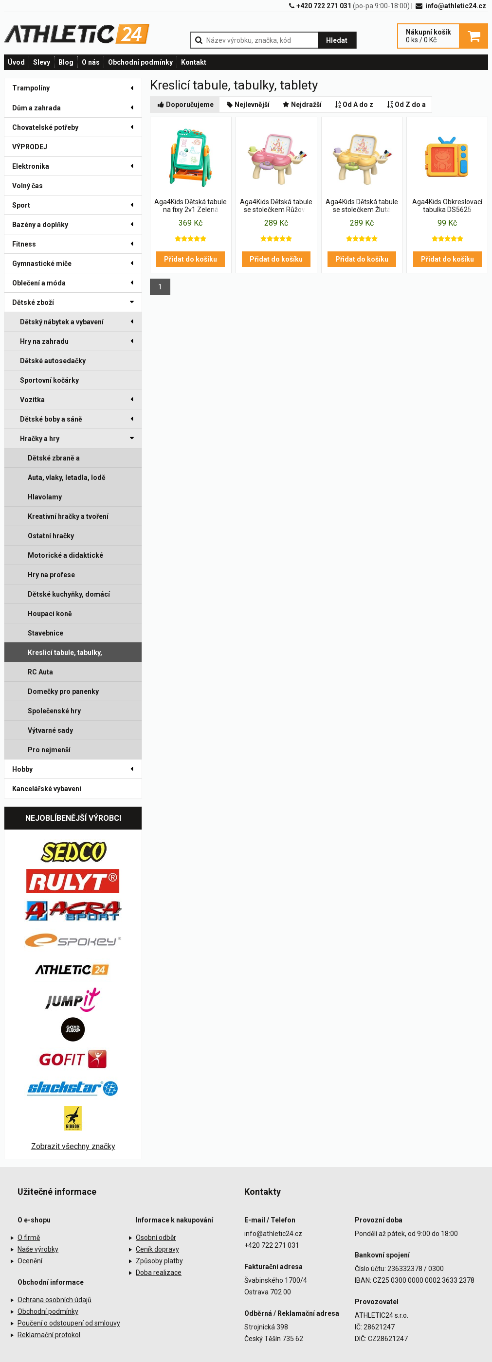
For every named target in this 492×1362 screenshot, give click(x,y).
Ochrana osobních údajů (54, 1300)
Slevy (41, 62)
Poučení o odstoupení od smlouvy (69, 1323)
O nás (91, 62)
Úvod (16, 62)
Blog (65, 62)
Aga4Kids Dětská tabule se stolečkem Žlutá (362, 205)
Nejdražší (301, 104)
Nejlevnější (247, 104)
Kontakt (193, 62)
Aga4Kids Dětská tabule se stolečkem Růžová (276, 205)
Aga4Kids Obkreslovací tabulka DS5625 (447, 205)
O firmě (29, 1237)
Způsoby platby (159, 1261)
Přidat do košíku (190, 259)
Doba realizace (159, 1272)
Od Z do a (405, 104)
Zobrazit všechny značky (73, 1146)
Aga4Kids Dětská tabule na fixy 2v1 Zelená (190, 205)
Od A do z (353, 104)
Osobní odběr (156, 1237)
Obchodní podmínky (140, 62)
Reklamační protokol (49, 1335)
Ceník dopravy (157, 1249)
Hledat (336, 40)
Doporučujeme (185, 104)
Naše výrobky (38, 1249)
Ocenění (30, 1261)
